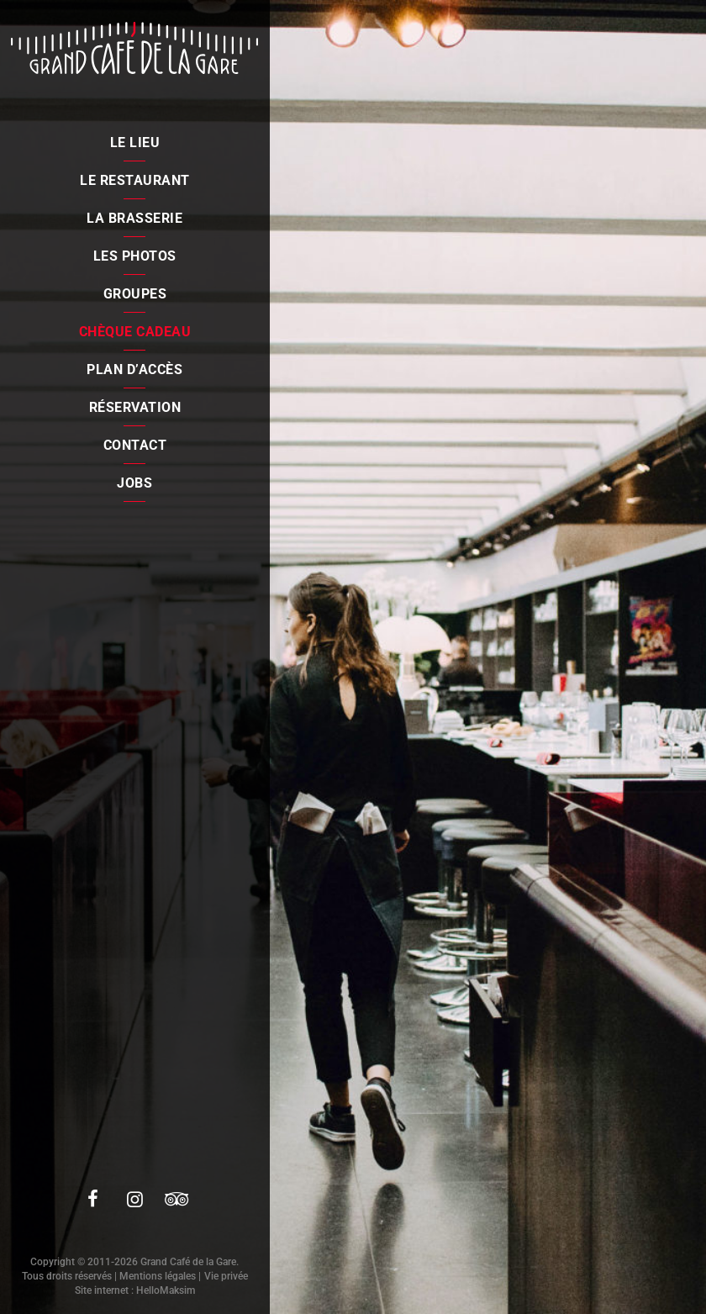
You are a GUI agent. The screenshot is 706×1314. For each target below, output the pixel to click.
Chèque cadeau (135, 332)
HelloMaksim (165, 1290)
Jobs (134, 483)
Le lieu (135, 142)
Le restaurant (135, 180)
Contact (135, 445)
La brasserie (134, 218)
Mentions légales (157, 1276)
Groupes (135, 294)
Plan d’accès (134, 369)
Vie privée (226, 1276)
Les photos (134, 256)
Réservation (135, 407)
